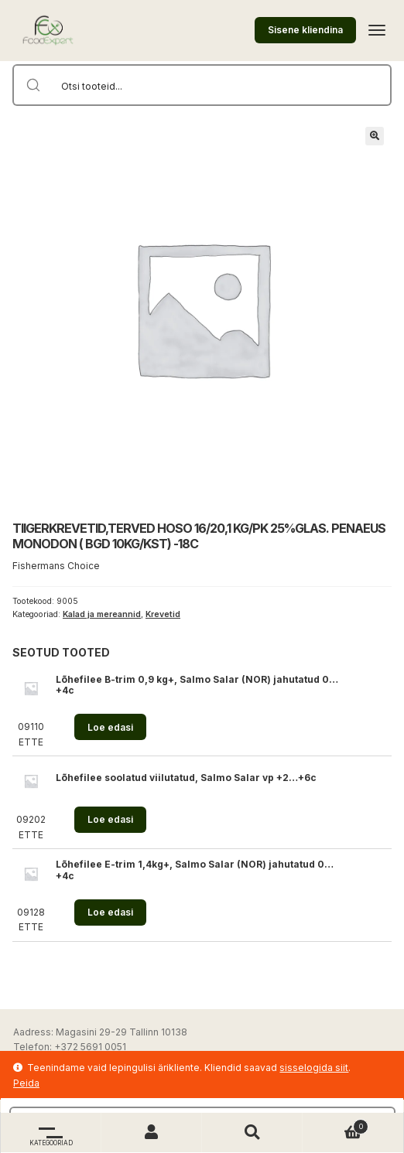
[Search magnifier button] (33, 85)
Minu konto (151, 1132)
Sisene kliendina (305, 30)
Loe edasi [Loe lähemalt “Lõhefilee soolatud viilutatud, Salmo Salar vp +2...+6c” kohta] (110, 819)
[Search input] (222, 85)
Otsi (252, 1132)
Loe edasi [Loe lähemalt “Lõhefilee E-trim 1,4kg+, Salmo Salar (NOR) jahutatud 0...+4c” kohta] (110, 912)
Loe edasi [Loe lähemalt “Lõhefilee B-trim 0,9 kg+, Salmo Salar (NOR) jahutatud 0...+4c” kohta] (110, 727)
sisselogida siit (313, 1067)
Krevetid (163, 614)
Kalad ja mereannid (102, 614)
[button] (374, 136)
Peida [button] (26, 1083)
